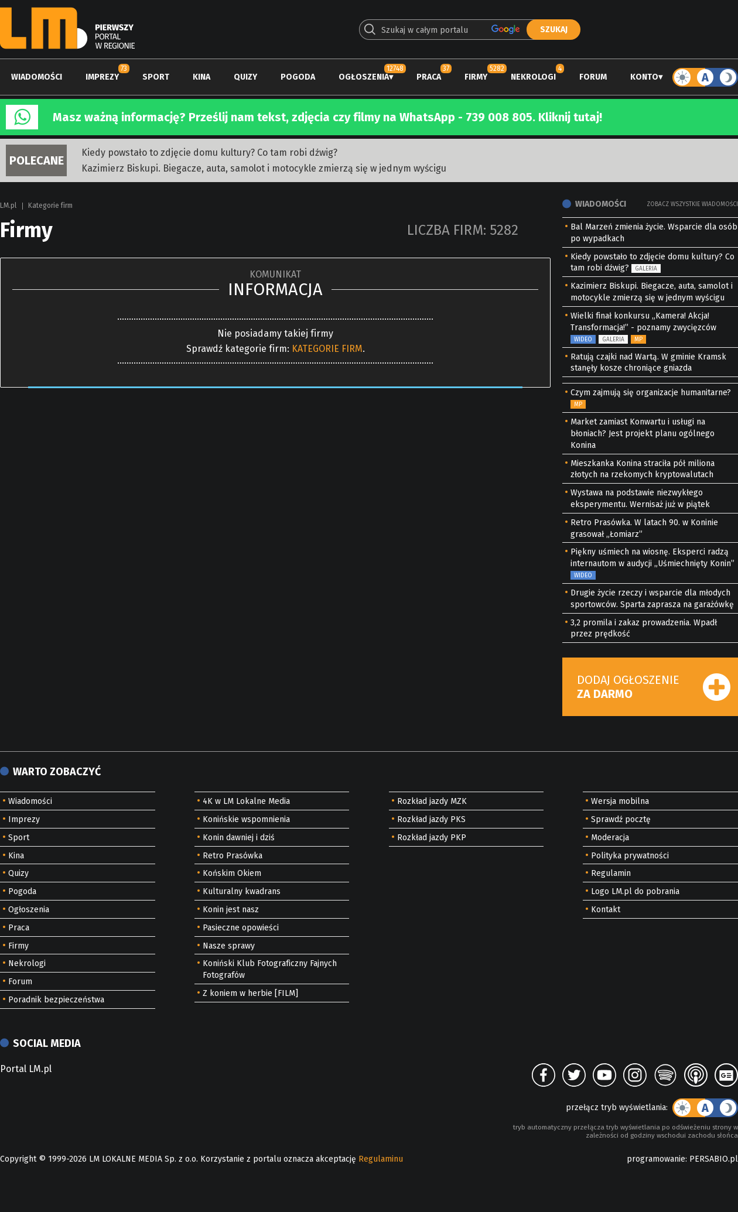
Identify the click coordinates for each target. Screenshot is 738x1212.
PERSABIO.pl (713, 1159)
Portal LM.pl (26, 1068)
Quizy (245, 77)
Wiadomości (36, 77)
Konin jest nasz (231, 910)
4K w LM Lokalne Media (246, 801)
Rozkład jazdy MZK (432, 801)
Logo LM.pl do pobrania (635, 891)
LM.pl (8, 205)
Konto (644, 77)
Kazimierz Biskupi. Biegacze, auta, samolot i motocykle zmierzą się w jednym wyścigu (263, 168)
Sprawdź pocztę (621, 819)
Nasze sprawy (229, 946)
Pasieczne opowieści (241, 928)
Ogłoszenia (364, 77)
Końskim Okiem (232, 873)
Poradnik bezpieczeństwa (56, 1000)
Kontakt (605, 910)
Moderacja (610, 838)
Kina (201, 77)
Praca (428, 77)
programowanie (656, 1159)
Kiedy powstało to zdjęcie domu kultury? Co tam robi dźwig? (209, 152)
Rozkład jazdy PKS (431, 819)
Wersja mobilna (620, 801)
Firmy (475, 77)
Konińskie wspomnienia (246, 819)
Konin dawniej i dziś (239, 838)
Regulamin (611, 873)
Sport (155, 77)
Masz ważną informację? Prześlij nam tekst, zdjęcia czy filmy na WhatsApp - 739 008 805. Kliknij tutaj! (327, 117)
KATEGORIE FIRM (327, 348)
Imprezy (102, 77)
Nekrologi (533, 77)
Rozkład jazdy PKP (431, 838)
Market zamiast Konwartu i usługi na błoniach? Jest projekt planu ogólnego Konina (642, 433)
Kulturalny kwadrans (242, 891)
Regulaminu (380, 1159)
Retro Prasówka (232, 856)
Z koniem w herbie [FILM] (250, 993)
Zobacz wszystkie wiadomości (692, 204)
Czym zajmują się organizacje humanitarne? (650, 393)
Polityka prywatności (630, 856)
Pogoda (298, 77)
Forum (593, 77)
